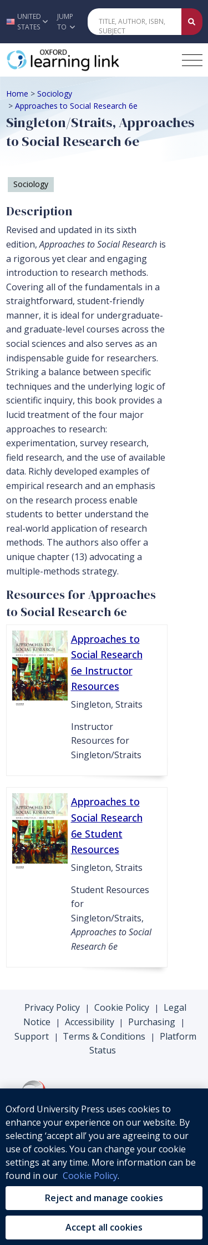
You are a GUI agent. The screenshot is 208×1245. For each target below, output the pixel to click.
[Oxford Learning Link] (89, 60)
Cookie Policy (121, 1007)
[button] (25, 22)
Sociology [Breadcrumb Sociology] (54, 93)
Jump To (66, 22)
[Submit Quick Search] (191, 21)
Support (31, 1036)
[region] (104, 1166)
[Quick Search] (135, 21)
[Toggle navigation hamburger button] (192, 60)
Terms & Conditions (104, 1036)
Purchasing (151, 1022)
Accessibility (89, 1022)
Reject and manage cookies (104, 1198)
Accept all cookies (104, 1227)
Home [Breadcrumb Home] (17, 93)
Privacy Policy (52, 1007)
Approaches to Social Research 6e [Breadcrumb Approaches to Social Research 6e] (76, 105)
